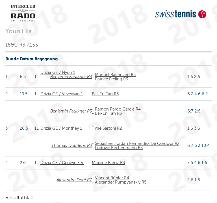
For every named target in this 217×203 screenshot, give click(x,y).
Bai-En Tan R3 (105, 94)
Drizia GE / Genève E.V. (62, 162)
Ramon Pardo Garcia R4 (118, 109)
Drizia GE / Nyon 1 (57, 72)
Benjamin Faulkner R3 (71, 76)
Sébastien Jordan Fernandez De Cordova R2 (137, 143)
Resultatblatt (19, 197)
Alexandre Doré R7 (74, 180)
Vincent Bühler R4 (112, 178)
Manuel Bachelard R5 (115, 74)
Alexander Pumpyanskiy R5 (120, 182)
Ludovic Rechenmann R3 (119, 147)
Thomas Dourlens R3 (71, 145)
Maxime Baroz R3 (108, 162)
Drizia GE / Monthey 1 (61, 128)
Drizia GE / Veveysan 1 (61, 94)
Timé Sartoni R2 (107, 128)
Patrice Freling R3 (111, 79)
